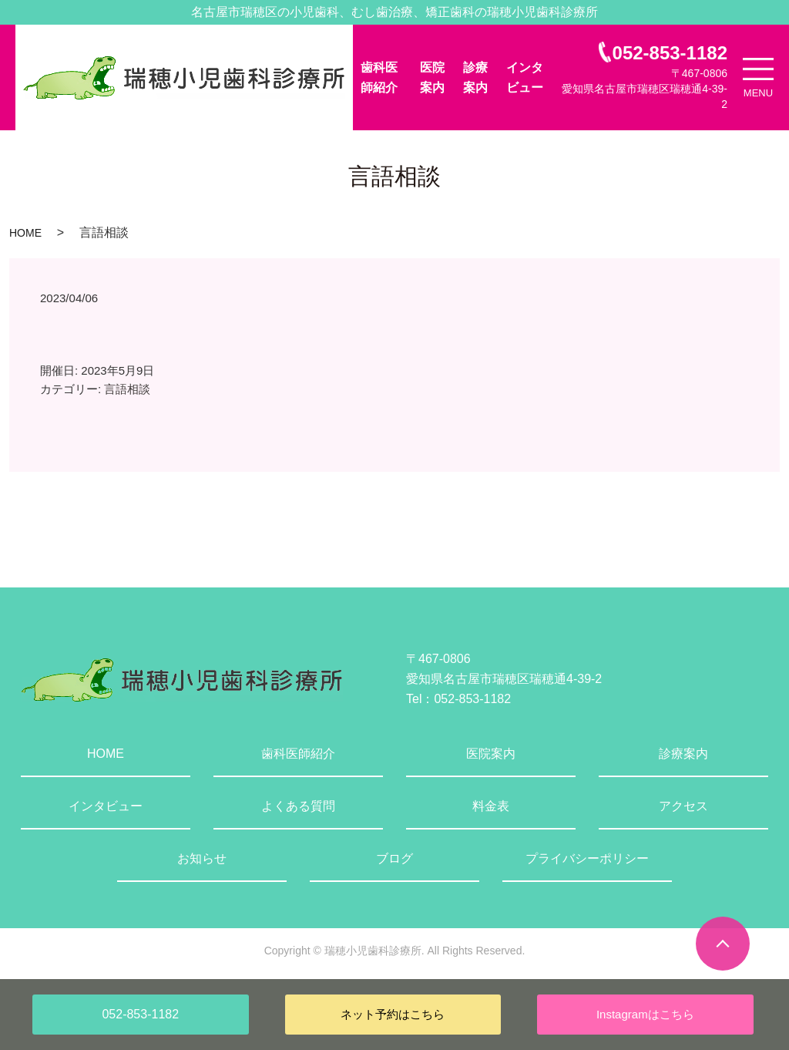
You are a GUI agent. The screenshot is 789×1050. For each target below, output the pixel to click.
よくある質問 (298, 806)
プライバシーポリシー (587, 858)
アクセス (683, 806)
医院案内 (432, 77)
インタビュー (524, 77)
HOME (25, 233)
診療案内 (475, 77)
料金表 (490, 806)
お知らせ (202, 858)
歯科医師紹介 (379, 77)
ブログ (394, 858)
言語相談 (127, 388)
